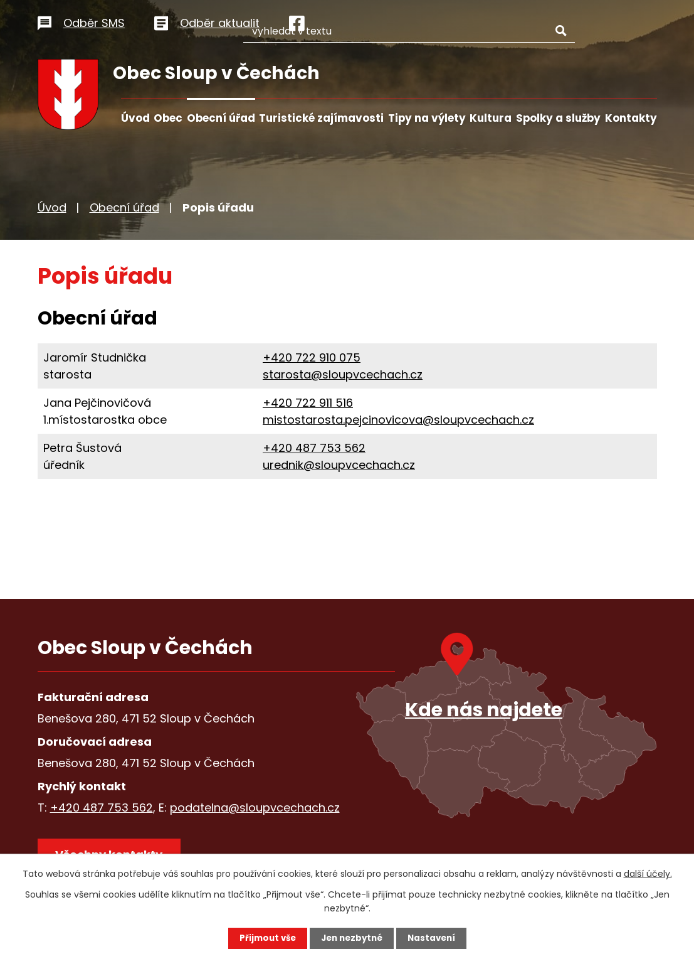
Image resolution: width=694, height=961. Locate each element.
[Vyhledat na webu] (450, 21)
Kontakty (631, 118)
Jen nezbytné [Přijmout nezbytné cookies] (352, 937)
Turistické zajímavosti (321, 118)
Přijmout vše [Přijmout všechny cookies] (264, 937)
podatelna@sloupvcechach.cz (255, 807)
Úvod (135, 118)
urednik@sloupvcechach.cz (339, 465)
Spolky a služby (558, 118)
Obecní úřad (221, 118)
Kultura (491, 118)
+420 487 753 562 (314, 448)
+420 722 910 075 (311, 357)
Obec (168, 118)
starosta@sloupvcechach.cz (343, 374)
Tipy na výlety (427, 118)
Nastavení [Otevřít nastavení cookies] (435, 937)
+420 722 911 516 (308, 403)
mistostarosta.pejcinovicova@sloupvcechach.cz (398, 419)
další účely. (648, 873)
